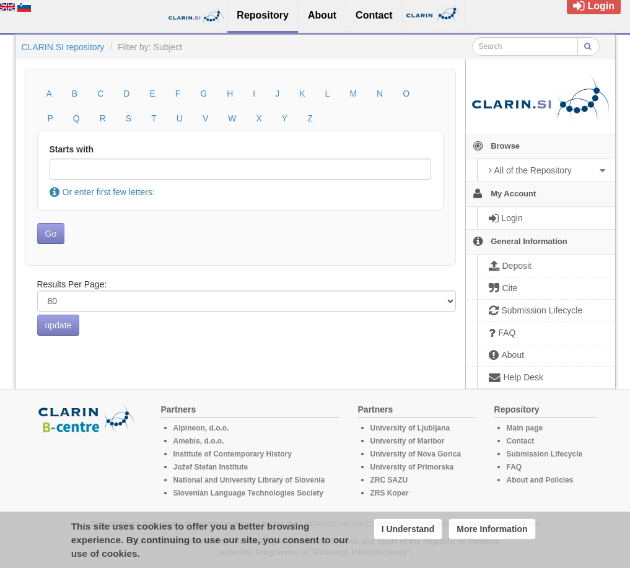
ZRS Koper (389, 493)
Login (594, 6)
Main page (525, 428)
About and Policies (540, 480)
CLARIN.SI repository (63, 47)
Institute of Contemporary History (232, 454)
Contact (521, 441)
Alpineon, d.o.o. (201, 428)
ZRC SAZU (389, 480)
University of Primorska (412, 467)
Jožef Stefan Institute (210, 467)
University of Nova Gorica (416, 454)
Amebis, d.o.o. (198, 441)
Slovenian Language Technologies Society (248, 493)
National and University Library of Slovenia (249, 480)
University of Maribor (407, 441)
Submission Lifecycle (545, 454)
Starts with (72, 149)
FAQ (514, 467)
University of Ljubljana (410, 428)
